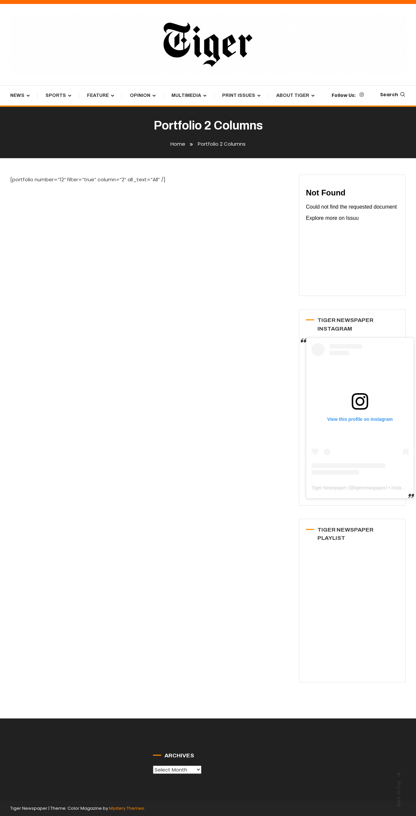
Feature (98, 95)
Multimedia (186, 95)
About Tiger (292, 95)
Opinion (140, 95)
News (17, 95)
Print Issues (238, 95)
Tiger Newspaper (329, 487)
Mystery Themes (126, 808)
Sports (55, 95)
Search (393, 94)
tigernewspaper (370, 487)
